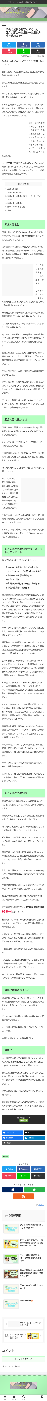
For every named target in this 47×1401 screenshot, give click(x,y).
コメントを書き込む (24, 1359)
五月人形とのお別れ (15, 203)
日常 (5, 1156)
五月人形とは (12, 189)
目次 (20, 184)
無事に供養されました (16, 207)
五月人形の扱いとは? (15, 192)
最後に (10, 210)
